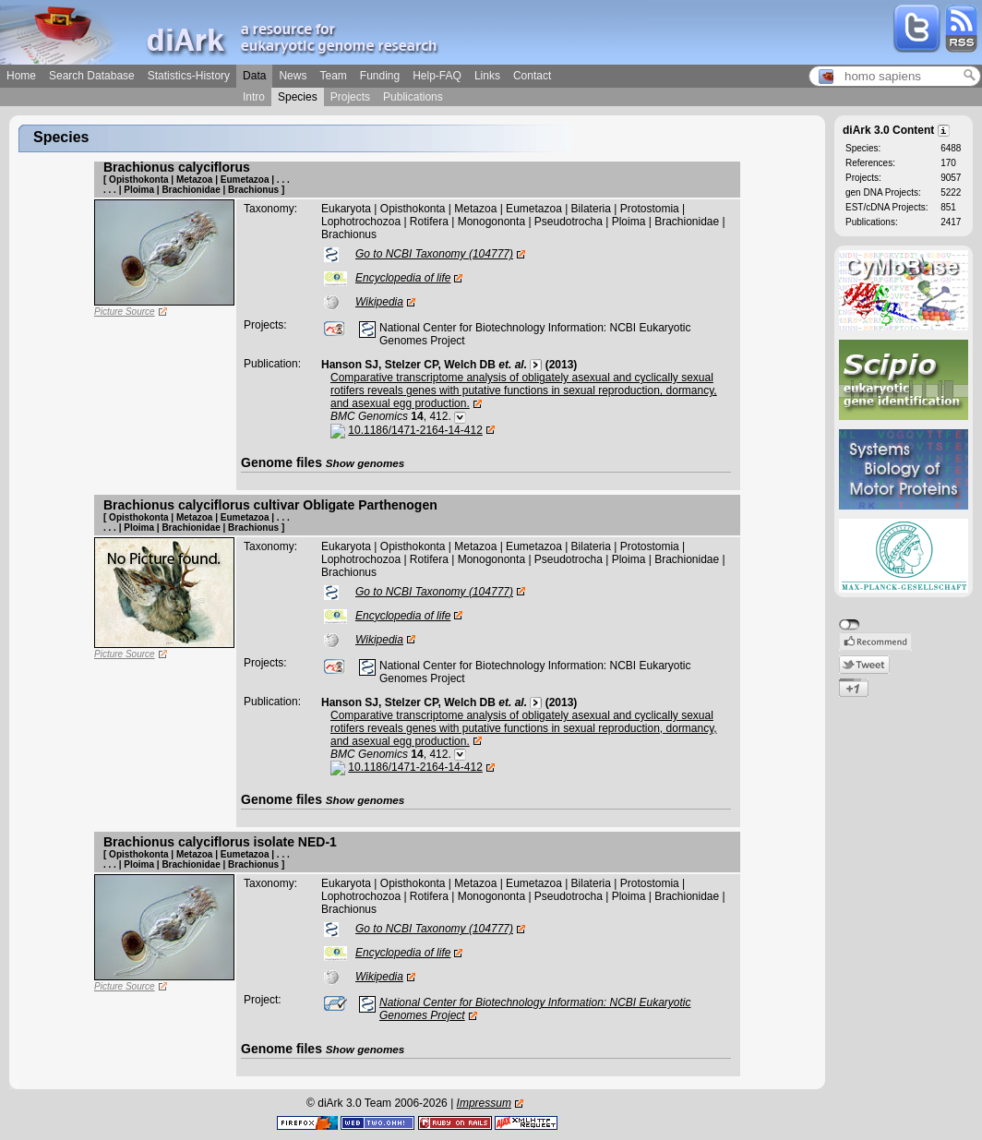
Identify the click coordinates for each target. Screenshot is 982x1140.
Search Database (92, 75)
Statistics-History (189, 75)
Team (332, 75)
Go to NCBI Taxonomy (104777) (434, 253)
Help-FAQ (437, 75)
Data (254, 75)
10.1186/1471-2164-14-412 (415, 430)
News (292, 75)
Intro (254, 96)
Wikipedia (379, 301)
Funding (380, 75)
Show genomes (365, 463)
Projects (350, 96)
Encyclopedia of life (402, 277)
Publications (413, 96)
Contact (532, 75)
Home (21, 75)
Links (487, 75)
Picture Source (124, 311)
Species (297, 96)
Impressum (484, 1103)
